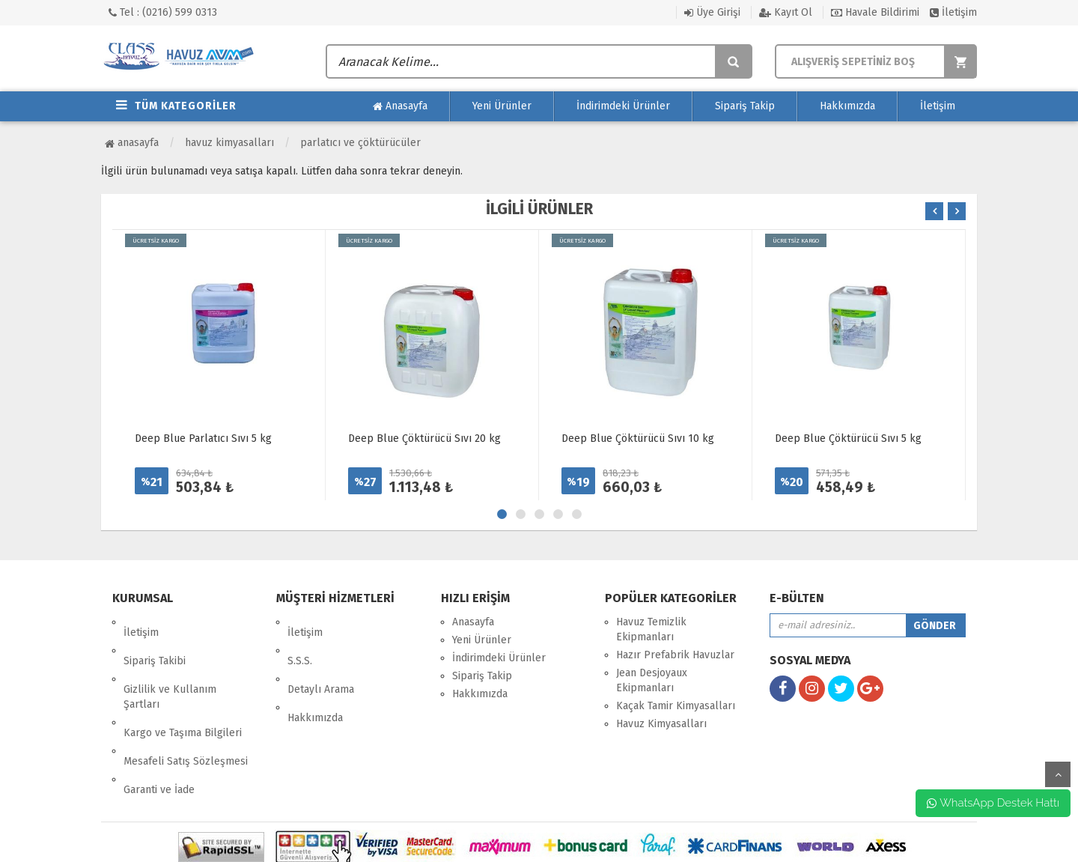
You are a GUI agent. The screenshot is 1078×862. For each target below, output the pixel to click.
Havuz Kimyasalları (229, 142)
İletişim (953, 12)
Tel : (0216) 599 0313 (163, 12)
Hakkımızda (847, 106)
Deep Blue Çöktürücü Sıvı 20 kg (424, 438)
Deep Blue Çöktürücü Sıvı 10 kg (637, 438)
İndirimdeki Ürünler (623, 106)
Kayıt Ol (785, 12)
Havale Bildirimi (875, 12)
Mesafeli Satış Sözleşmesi (186, 708)
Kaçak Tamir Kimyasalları (675, 705)
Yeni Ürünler (502, 106)
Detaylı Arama (320, 658)
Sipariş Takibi (155, 640)
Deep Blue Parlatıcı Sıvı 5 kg (203, 438)
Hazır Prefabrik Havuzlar (675, 655)
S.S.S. (299, 640)
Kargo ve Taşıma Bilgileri (183, 691)
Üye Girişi (712, 12)
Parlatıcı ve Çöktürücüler (360, 142)
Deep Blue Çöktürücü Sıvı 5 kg (848, 438)
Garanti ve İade (159, 726)
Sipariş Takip (745, 106)
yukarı (1058, 774)
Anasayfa (400, 106)
